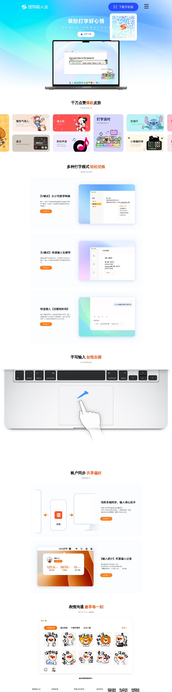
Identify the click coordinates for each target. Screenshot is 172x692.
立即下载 (87, 34)
